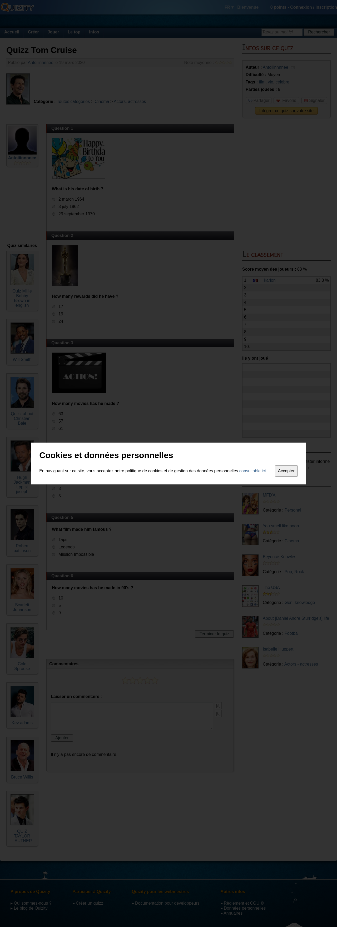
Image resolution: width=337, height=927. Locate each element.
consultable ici (252, 471)
